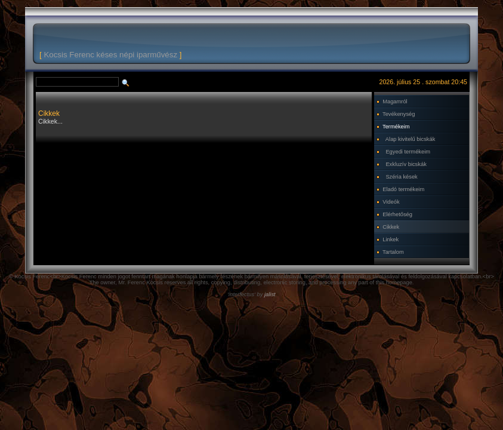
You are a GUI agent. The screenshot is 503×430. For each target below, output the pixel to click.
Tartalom (393, 252)
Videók (390, 202)
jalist (270, 294)
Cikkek (390, 227)
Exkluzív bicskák (405, 164)
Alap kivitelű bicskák (410, 139)
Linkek (390, 239)
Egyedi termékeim (407, 152)
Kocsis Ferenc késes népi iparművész (110, 54)
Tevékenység (398, 114)
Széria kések (401, 177)
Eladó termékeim (403, 189)
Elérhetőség (397, 214)
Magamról (394, 102)
